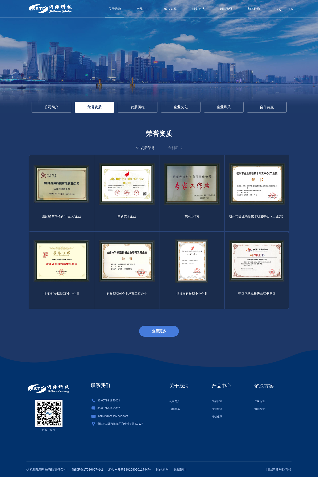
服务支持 (198, 9)
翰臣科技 (285, 469)
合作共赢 (174, 408)
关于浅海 (115, 9)
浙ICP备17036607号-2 (87, 469)
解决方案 (170, 9)
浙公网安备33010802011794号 (129, 469)
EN (291, 9)
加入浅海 (254, 9)
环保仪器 (217, 416)
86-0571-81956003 (108, 400)
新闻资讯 (226, 9)
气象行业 (259, 401)
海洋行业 (259, 408)
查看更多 (159, 331)
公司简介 (51, 110)
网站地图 (162, 469)
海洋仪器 (217, 408)
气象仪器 (217, 401)
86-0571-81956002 (108, 408)
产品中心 (142, 9)
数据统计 (180, 469)
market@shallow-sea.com (112, 416)
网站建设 (272, 469)
